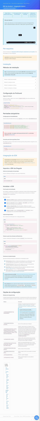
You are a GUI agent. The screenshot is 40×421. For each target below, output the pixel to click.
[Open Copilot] (36, 417)
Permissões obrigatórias (7, 387)
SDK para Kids (12, 134)
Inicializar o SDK (7, 402)
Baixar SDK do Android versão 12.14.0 (8, 14)
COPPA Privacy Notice (26, 416)
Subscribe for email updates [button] (9, 8)
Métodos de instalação (7, 376)
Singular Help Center (7, 3)
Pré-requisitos (7, 368)
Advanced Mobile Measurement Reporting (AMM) (26, 274)
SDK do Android (26, 3)
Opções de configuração (7, 407)
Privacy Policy (16, 416)
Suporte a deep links (10, 268)
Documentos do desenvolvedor (17, 3)
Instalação (7, 372)
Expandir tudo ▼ (34, 76)
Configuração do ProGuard (7, 381)
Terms (21, 416)
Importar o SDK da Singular (7, 397)
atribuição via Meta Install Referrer (18, 271)
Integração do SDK (7, 391)
